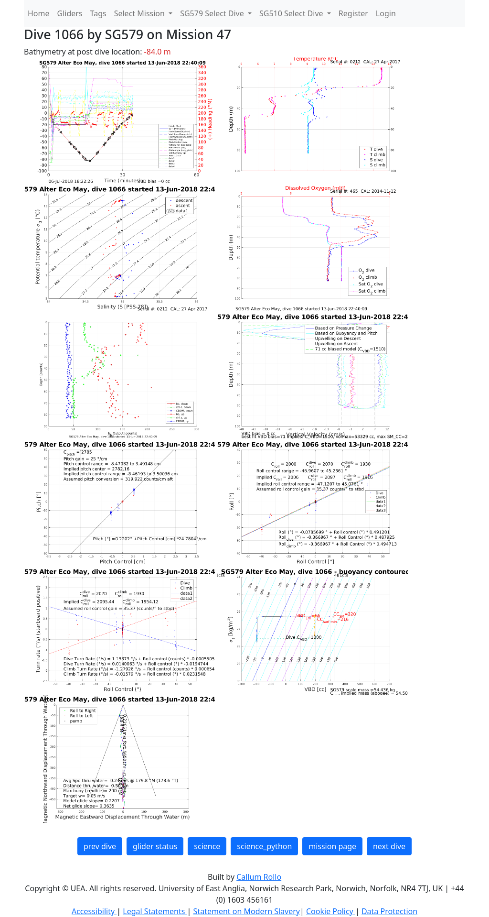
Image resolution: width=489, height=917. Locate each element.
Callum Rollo (258, 877)
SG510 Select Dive (292, 13)
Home (39, 13)
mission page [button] (332, 846)
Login (386, 13)
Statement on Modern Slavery (246, 911)
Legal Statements (155, 911)
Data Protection (389, 911)
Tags (98, 13)
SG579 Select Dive (213, 13)
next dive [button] (389, 846)
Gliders (70, 13)
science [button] (207, 846)
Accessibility (94, 911)
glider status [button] (155, 846)
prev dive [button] (100, 846)
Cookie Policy (330, 911)
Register (353, 13)
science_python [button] (264, 846)
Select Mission (140, 13)
